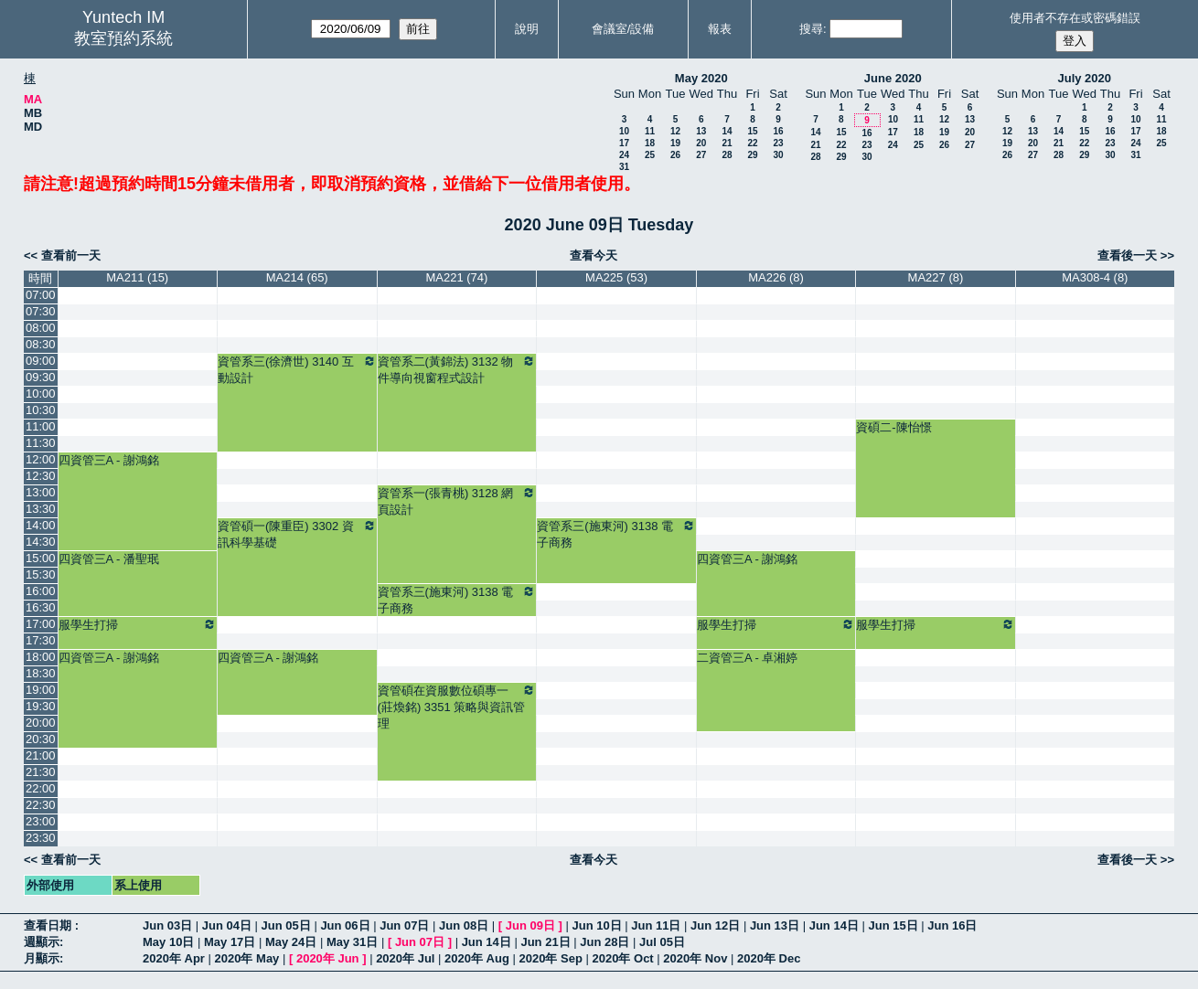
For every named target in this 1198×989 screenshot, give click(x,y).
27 (701, 155)
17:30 (41, 640)
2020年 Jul (405, 958)
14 (727, 131)
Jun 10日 (596, 925)
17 (624, 143)
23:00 (41, 821)
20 (701, 143)
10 (624, 131)
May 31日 (352, 942)
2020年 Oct (622, 958)
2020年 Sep (551, 958)
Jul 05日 (662, 942)
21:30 (41, 772)
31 (624, 167)
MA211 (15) (137, 277)
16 (778, 131)
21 (727, 143)
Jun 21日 (545, 942)
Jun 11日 (655, 925)
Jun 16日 (952, 925)
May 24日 (290, 942)
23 (778, 143)
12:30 (41, 476)
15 (752, 131)
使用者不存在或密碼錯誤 (1075, 18)
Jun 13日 (774, 925)
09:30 (41, 377)
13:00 (41, 492)
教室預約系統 (123, 38)
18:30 (41, 673)
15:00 (41, 558)
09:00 (41, 360)
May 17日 (229, 942)
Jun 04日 (226, 925)
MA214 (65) (297, 277)
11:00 (41, 426)
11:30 (41, 443)
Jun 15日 (892, 925)
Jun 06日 (344, 925)
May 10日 (168, 942)
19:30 (41, 706)
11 (650, 131)
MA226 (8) (776, 277)
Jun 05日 (286, 925)
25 (650, 155)
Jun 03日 (167, 925)
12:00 (41, 459)
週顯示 (41, 942)
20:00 (41, 722)
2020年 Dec (768, 958)
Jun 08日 (463, 925)
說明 (527, 29)
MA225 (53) (616, 277)
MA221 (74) (456, 277)
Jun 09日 (530, 925)
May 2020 (701, 78)
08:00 (41, 328)
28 (727, 155)
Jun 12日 (715, 925)
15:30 (41, 574)
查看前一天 (71, 255)
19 (675, 143)
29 (752, 155)
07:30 (41, 311)
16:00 (41, 591)
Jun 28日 (604, 942)
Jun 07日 (404, 925)
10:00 (41, 393)
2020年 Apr (174, 958)
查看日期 (49, 925)
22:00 (41, 788)
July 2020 (1084, 78)
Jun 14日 (834, 925)
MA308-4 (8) (1095, 277)
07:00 (41, 295)
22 (752, 143)
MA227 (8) (936, 277)
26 (675, 155)
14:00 (41, 525)
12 (675, 131)
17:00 (41, 624)
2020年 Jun (327, 958)
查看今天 (593, 255)
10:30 (41, 410)
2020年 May (247, 958)
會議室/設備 (623, 29)
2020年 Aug (476, 958)
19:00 (41, 690)
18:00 (41, 657)
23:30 (41, 838)
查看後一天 (1127, 255)
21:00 (41, 755)
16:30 (41, 607)
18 (650, 143)
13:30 (41, 509)
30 (778, 155)
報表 (720, 29)
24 (624, 155)
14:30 (41, 541)
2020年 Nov (695, 958)
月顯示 (41, 958)
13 (701, 131)
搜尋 (811, 29)
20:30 (41, 739)
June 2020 (893, 78)
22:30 (41, 805)
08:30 (41, 344)
